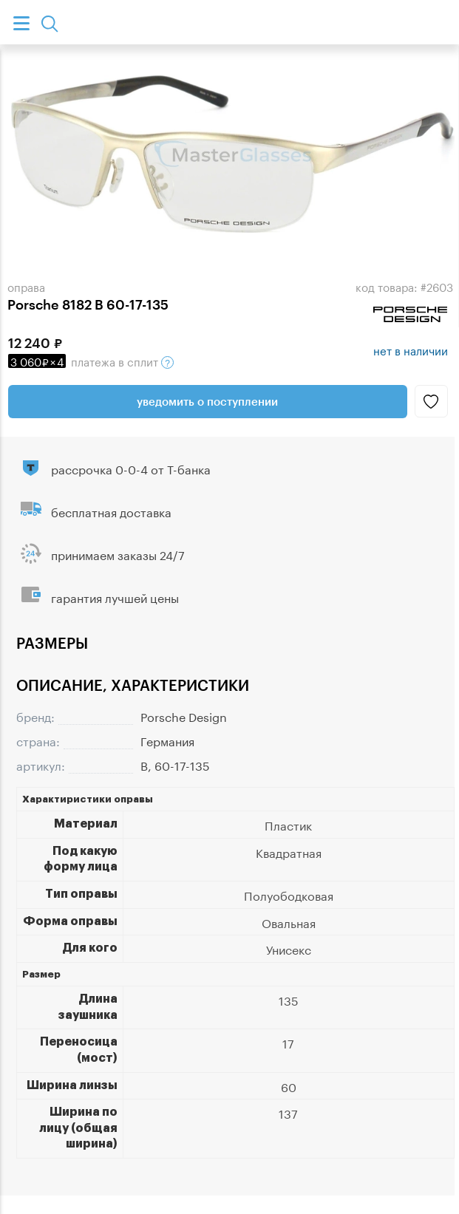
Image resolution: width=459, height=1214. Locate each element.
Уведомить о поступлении (207, 401)
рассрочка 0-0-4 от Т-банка (131, 468)
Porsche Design (183, 715)
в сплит (91, 360)
